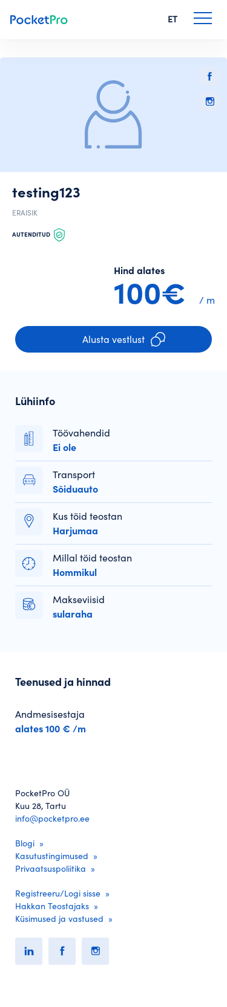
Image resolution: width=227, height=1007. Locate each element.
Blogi (25, 843)
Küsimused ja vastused (59, 918)
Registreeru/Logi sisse (57, 893)
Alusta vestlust (123, 339)
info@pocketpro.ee (52, 818)
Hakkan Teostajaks (52, 906)
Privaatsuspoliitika (50, 868)
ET (172, 19)
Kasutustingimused (51, 856)
